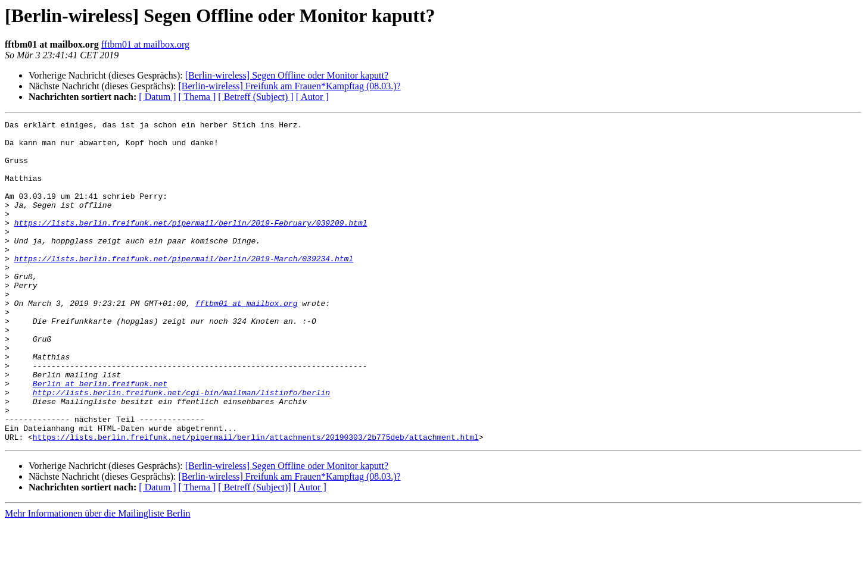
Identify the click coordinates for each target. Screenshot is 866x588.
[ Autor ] (312, 97)
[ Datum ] (157, 97)
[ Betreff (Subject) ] (255, 97)
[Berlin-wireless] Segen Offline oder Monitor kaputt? (286, 75)
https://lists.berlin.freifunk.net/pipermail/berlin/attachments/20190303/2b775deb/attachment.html (256, 501)
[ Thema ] (197, 97)
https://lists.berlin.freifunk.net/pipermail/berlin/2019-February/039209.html (190, 244)
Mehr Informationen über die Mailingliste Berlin (97, 578)
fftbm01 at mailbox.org (145, 44)
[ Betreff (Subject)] (254, 551)
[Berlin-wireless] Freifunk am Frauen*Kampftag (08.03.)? (289, 86)
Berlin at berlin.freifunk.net (100, 436)
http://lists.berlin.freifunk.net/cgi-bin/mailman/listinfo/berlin (181, 447)
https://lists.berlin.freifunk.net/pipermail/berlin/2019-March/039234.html (183, 287)
